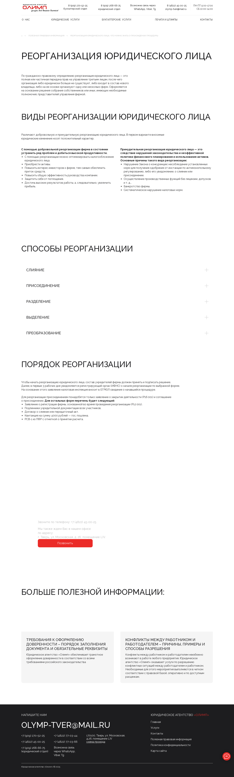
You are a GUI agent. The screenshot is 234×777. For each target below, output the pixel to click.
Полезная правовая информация (46, 35)
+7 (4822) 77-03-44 (65, 735)
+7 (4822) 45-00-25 (83, 522)
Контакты (206, 19)
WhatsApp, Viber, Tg (145, 9)
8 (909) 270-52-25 (77, 5)
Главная (156, 722)
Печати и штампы (166, 19)
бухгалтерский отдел (75, 8)
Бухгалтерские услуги (116, 19)
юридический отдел (109, 9)
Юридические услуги (65, 19)
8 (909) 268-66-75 (111, 5)
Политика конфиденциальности (171, 745)
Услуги (155, 727)
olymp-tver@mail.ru (175, 9)
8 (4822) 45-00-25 (176, 5)
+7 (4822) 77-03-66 (65, 741)
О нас (26, 19)
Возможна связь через (143, 5)
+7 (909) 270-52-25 (33, 735)
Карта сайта (159, 750)
